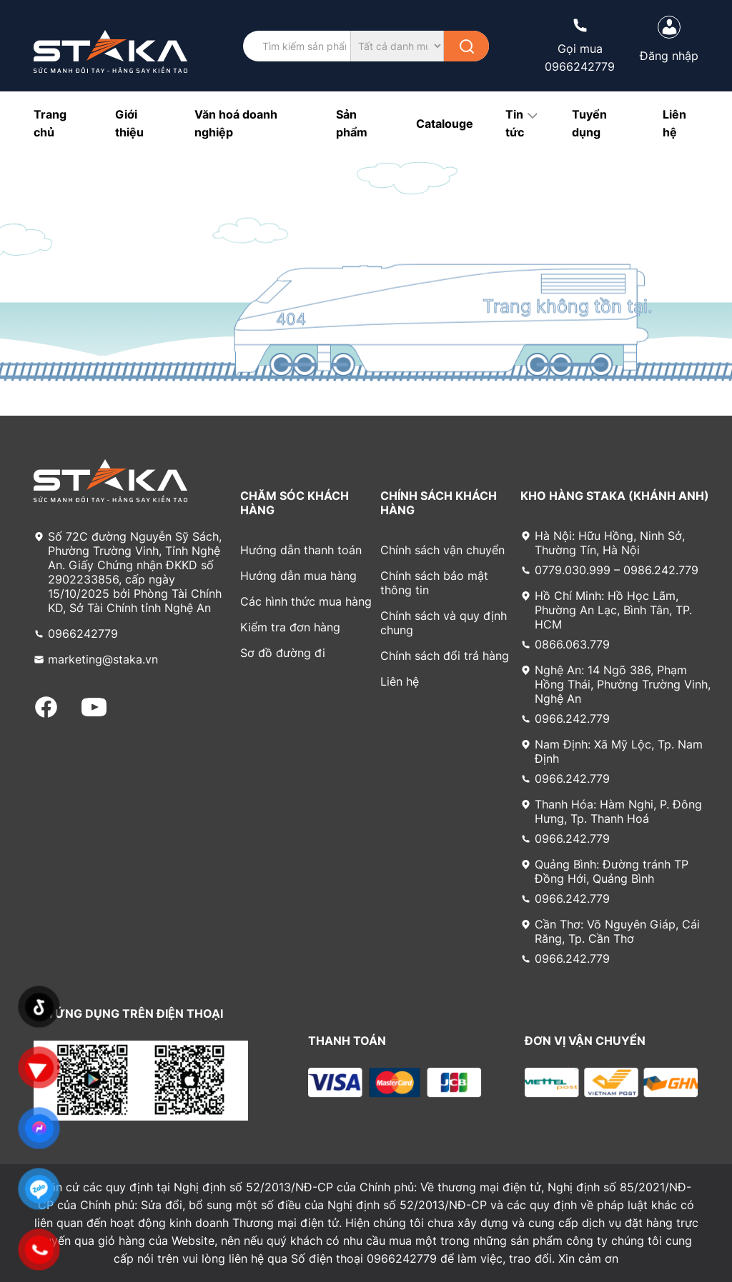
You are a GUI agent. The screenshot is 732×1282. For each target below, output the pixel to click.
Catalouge (444, 123)
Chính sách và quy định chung (443, 623)
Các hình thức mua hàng (306, 601)
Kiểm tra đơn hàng (290, 627)
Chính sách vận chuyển (442, 550)
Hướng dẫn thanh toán (301, 550)
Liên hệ (399, 681)
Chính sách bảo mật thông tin (434, 583)
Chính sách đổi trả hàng (444, 655)
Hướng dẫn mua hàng (298, 576)
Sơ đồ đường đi (282, 653)
